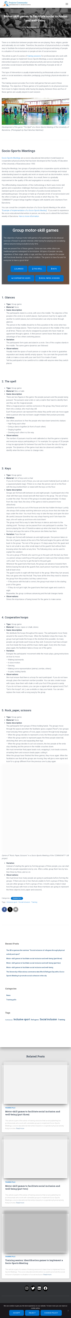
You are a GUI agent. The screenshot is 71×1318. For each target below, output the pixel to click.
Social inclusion (24, 902)
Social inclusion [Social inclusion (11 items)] (48, 1019)
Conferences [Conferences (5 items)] (9, 1020)
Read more (20, 1128)
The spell (37, 269)
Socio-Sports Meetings (11, 158)
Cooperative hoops (21, 278)
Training (34, 902)
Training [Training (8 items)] (61, 1019)
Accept (16, 1313)
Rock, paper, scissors (49, 278)
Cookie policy (51, 1313)
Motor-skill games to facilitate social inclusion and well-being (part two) (33, 963)
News (8, 995)
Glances (19, 269)
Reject (32, 1313)
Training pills (16, 898)
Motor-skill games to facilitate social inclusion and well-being (29, 967)
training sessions (34, 56)
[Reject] (68, 1310)
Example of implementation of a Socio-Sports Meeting (24, 210)
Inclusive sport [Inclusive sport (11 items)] (22, 1019)
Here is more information (29, 216)
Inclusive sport (12, 902)
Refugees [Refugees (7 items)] (35, 1020)
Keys (54, 269)
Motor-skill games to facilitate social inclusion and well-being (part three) (34, 958)
